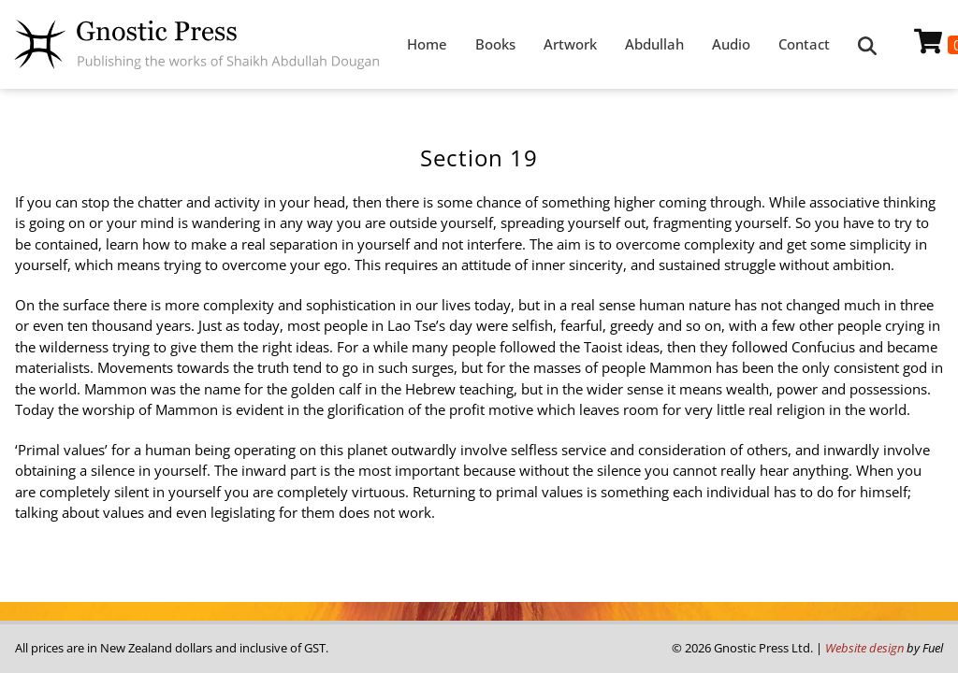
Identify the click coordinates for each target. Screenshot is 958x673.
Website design (864, 647)
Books (495, 44)
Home (427, 44)
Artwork (570, 44)
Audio (731, 44)
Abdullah (654, 44)
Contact (804, 44)
